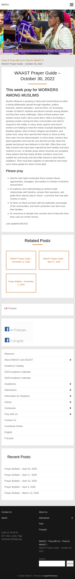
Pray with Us (16, 60)
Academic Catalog (14, 366)
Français (8, 438)
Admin (4, 518)
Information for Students (17, 396)
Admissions (10, 390)
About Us (43, 512)
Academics (10, 384)
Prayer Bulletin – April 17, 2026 (20, 475)
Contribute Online (13, 426)
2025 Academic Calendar (17, 372)
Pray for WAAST (33, 60)
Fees (41, 523)
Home (4, 60)
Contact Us (10, 420)
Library (8, 402)
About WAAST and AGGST (18, 360)
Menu (5, 4)
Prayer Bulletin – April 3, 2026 (20, 487)
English (8, 432)
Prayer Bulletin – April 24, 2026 (20, 469)
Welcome (9, 354)
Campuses (10, 408)
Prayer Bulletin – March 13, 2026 (21, 493)
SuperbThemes (50, 576)
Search (42, 559)
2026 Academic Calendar (17, 378)
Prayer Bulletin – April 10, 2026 (20, 481)
